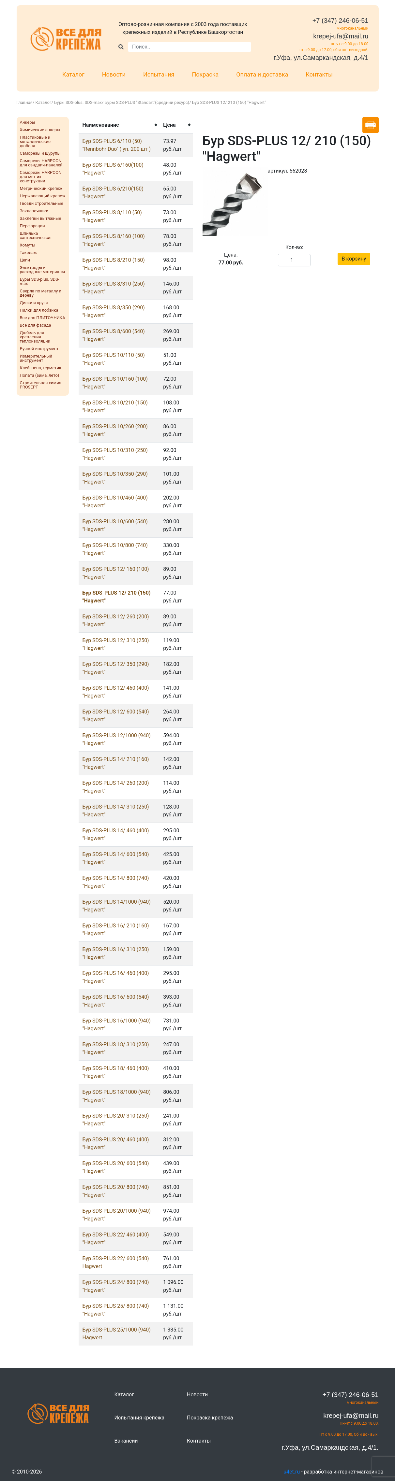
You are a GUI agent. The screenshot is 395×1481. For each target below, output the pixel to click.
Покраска (205, 74)
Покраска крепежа (210, 1418)
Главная (25, 102)
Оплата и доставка (262, 74)
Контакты (319, 74)
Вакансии (126, 1441)
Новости (114, 74)
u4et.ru (291, 1472)
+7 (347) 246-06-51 (340, 20)
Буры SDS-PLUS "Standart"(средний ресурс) (147, 102)
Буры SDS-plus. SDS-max (78, 102)
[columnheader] (119, 125)
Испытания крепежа (139, 1418)
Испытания (159, 74)
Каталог (73, 74)
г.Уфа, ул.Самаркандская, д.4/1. (330, 1447)
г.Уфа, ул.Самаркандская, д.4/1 (321, 57)
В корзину (354, 259)
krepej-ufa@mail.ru (340, 36)
